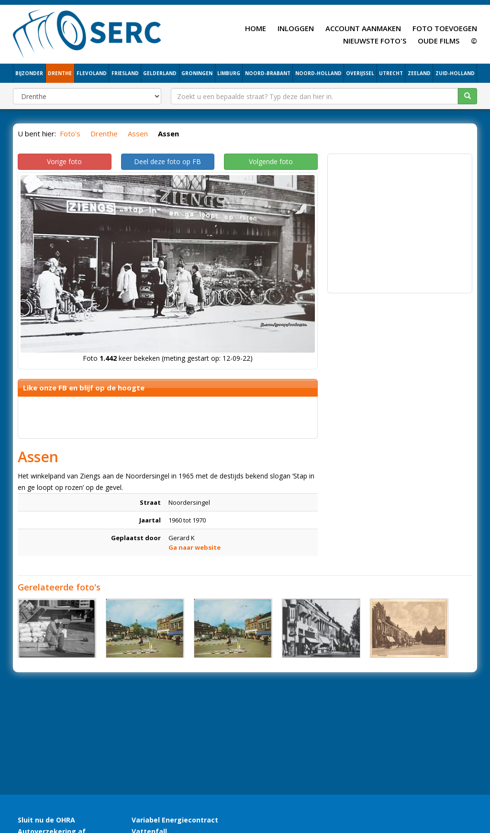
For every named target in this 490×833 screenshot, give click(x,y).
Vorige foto (64, 161)
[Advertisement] (400, 218)
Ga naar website (194, 547)
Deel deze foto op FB (167, 161)
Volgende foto (271, 161)
